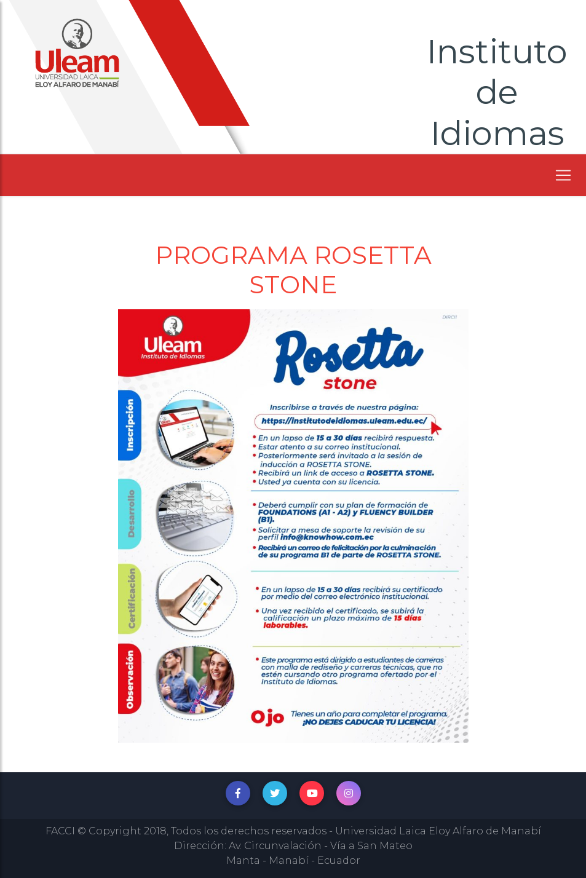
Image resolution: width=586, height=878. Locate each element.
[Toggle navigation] (563, 175)
